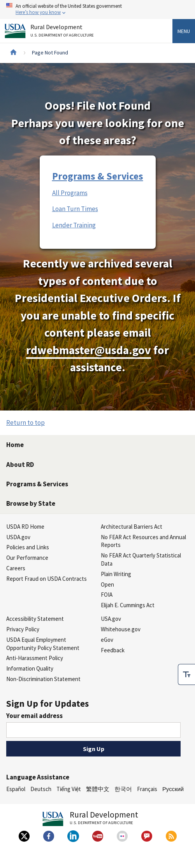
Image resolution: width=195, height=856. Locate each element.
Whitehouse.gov (121, 629)
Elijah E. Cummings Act (128, 605)
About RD (20, 464)
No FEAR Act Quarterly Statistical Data (141, 559)
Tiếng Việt (68, 789)
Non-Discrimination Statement (43, 679)
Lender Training (74, 225)
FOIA (106, 594)
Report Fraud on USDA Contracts (46, 578)
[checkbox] (186, 674)
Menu (183, 31)
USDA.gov (18, 537)
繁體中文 (97, 789)
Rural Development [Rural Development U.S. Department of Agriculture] (63, 32)
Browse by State (30, 503)
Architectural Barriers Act (131, 526)
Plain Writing (116, 574)
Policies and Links (27, 547)
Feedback (113, 650)
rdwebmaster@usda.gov (88, 350)
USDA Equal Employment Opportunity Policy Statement (42, 644)
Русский (173, 789)
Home (15, 444)
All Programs (70, 193)
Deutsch (40, 789)
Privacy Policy (22, 629)
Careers (15, 568)
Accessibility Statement (35, 618)
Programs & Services (97, 176)
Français (147, 789)
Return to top (25, 422)
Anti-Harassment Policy (34, 658)
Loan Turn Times (75, 208)
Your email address (34, 715)
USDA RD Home (25, 526)
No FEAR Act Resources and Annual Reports (143, 541)
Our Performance (27, 557)
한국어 (123, 789)
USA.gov (111, 618)
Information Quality (29, 668)
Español (15, 789)
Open (107, 584)
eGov (107, 639)
